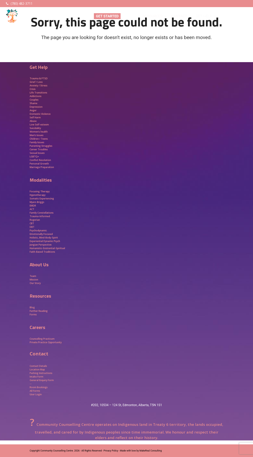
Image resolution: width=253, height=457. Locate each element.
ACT (32, 209)
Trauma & (36, 78)
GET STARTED (107, 16)
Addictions (36, 96)
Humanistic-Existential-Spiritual (47, 248)
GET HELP (206, 16)
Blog (32, 307)
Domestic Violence (40, 114)
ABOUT (131, 16)
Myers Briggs (37, 202)
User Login (36, 394)
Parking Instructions (41, 373)
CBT (32, 223)
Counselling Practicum (42, 338)
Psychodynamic (38, 230)
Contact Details (38, 366)
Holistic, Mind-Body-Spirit (44, 237)
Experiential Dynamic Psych (45, 241)
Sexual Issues (37, 153)
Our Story (35, 283)
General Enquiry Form (42, 380)
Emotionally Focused (41, 234)
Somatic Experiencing (42, 198)
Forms (33, 314)
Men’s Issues (36, 135)
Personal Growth (39, 163)
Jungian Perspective (41, 244)
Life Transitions (38, 92)
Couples (34, 99)
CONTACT (181, 16)
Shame (33, 103)
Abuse (33, 121)
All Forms (35, 391)
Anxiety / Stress (38, 85)
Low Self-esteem (39, 124)
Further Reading (39, 311)
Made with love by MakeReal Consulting (141, 450)
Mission (34, 279)
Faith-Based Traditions (43, 251)
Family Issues (37, 142)
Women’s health (39, 131)
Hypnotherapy (37, 195)
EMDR (33, 205)
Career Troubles (39, 149)
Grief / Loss (36, 82)
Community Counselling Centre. (57, 450)
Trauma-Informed (40, 216)
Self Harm (35, 117)
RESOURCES (155, 16)
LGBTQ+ (34, 156)
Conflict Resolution (40, 160)
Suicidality (35, 128)
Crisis (33, 89)
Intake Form (36, 376)
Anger (33, 110)
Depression (36, 106)
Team (33, 276)
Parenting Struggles (41, 146)
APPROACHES (234, 16)
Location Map (37, 369)
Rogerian (35, 219)
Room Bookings (39, 387)
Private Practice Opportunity (46, 342)
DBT (32, 227)
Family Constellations (42, 212)
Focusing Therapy (40, 191)
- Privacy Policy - (110, 450)
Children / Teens (39, 138)
